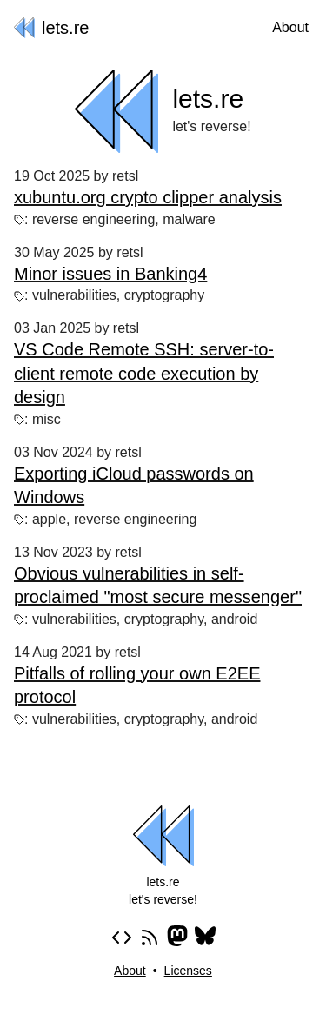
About (290, 27)
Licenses (188, 971)
